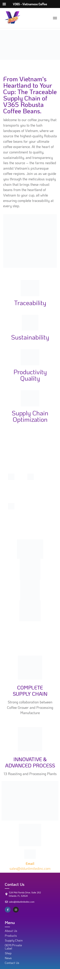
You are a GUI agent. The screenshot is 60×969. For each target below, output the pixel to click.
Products (11, 935)
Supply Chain (14, 940)
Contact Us (12, 963)
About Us (11, 931)
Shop (8, 953)
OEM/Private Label (13, 946)
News (8, 958)
